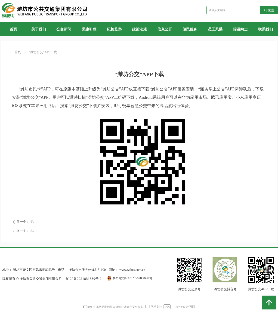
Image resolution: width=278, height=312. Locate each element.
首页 (17, 52)
